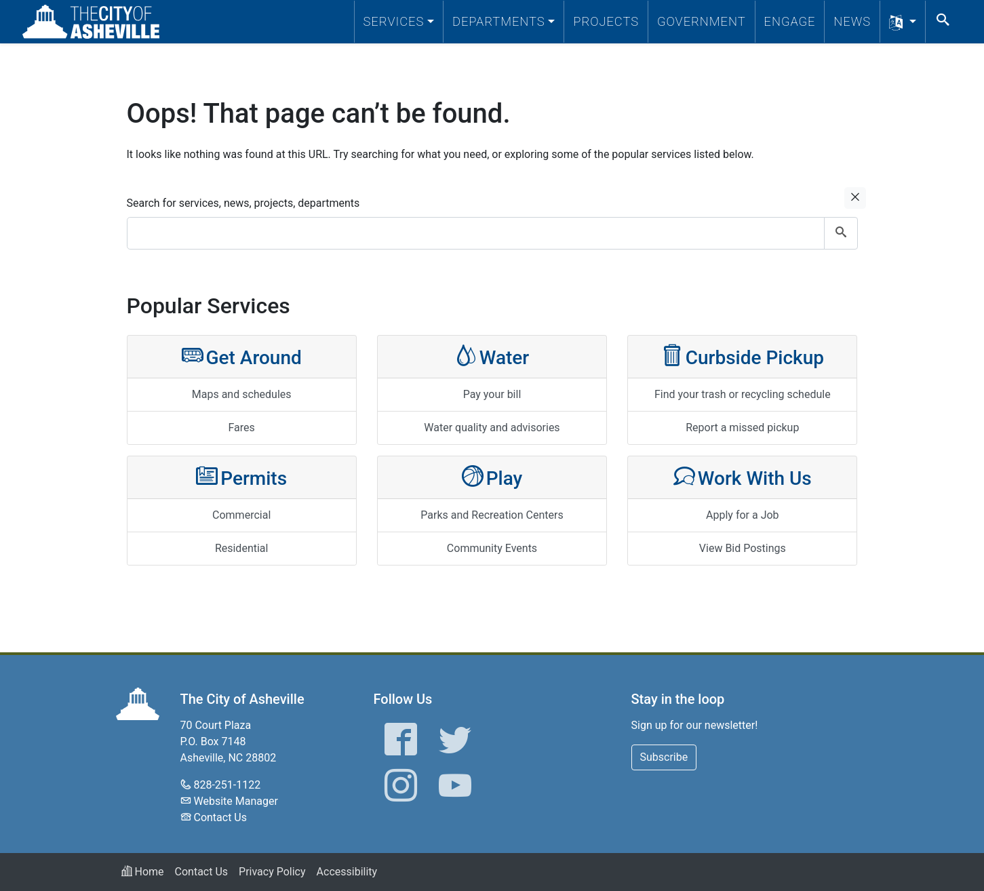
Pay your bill (492, 394)
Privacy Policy (272, 871)
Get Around (242, 356)
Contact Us (220, 817)
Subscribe (664, 757)
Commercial (241, 515)
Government (701, 21)
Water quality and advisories (491, 427)
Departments (498, 21)
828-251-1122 (226, 784)
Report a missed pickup (742, 427)
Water (492, 356)
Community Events (492, 548)
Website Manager (235, 801)
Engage (790, 21)
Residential (242, 548)
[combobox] (492, 233)
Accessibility (347, 871)
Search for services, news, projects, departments (243, 203)
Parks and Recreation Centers (491, 515)
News (852, 21)
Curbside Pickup (742, 356)
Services (394, 21)
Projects (606, 21)
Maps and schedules (242, 394)
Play (492, 477)
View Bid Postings (742, 548)
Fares (242, 427)
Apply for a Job (742, 515)
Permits (241, 477)
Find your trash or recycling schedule (742, 394)
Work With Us (742, 477)
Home (142, 871)
